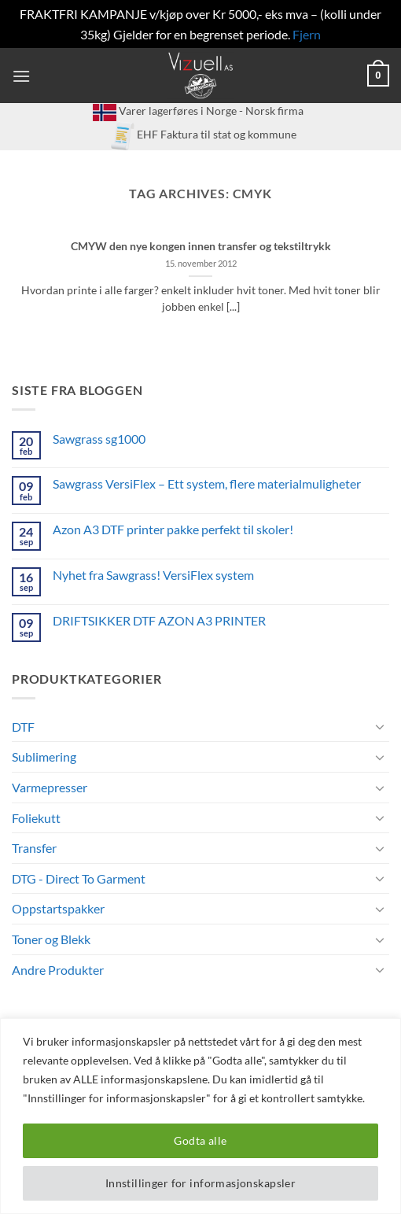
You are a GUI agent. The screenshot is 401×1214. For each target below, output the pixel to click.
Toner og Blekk (51, 939)
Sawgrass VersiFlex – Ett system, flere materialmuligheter (207, 483)
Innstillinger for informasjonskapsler (200, 1183)
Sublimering (44, 756)
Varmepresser (49, 787)
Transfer (34, 847)
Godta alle (200, 1140)
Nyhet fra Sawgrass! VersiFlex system (153, 574)
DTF (23, 726)
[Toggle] (379, 726)
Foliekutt (36, 817)
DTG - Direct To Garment (78, 878)
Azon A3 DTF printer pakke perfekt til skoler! (173, 529)
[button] (21, 76)
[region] (200, 1116)
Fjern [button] (306, 34)
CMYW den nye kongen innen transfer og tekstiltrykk (201, 246)
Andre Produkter (58, 969)
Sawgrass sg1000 (99, 438)
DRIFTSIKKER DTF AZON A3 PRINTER (159, 620)
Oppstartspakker (58, 908)
